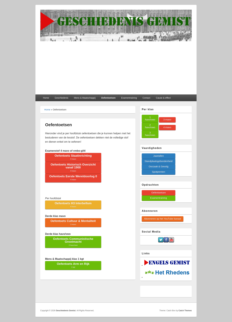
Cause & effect (163, 98)
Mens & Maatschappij (85, 98)
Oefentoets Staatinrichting (73, 157)
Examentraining (129, 98)
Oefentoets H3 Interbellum (73, 204)
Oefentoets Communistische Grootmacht (73, 241)
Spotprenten (158, 171)
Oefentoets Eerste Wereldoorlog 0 (73, 178)
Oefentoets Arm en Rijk (73, 265)
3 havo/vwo (150, 133)
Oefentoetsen (108, 98)
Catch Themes (185, 310)
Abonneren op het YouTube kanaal (162, 218)
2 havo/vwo (150, 126)
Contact (146, 98)
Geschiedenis (61, 98)
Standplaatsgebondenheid (159, 161)
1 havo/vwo (150, 118)
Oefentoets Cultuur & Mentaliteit (73, 222)
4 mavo (167, 127)
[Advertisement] (116, 65)
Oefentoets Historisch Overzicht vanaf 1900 (73, 167)
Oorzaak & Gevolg (158, 166)
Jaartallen (158, 155)
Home (46, 98)
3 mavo (167, 119)
